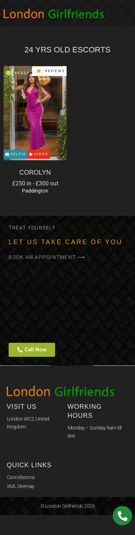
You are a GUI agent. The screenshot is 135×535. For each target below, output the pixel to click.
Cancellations (21, 477)
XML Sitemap (21, 486)
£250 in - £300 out (35, 183)
